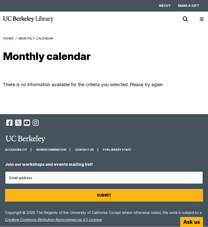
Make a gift (188, 6)
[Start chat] (191, 222)
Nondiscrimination (51, 149)
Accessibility (16, 149)
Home (8, 38)
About (165, 6)
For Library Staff (117, 149)
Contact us (84, 149)
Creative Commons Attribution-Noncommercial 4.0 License (53, 219)
